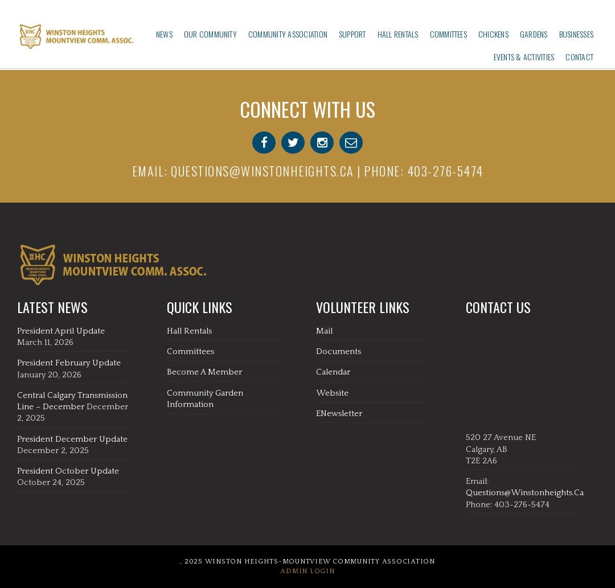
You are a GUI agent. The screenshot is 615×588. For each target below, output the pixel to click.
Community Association (287, 34)
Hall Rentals (398, 34)
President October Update (68, 471)
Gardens (534, 34)
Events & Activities (524, 57)
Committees (448, 34)
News (164, 34)
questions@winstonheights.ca (262, 171)
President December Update (72, 439)
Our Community (210, 34)
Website (332, 393)
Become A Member (204, 372)
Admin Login (307, 571)
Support (352, 34)
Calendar (333, 372)
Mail (324, 331)
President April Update (61, 331)
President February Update (69, 363)
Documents (338, 351)
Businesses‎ (576, 34)
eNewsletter (339, 413)
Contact (579, 57)
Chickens (493, 34)
